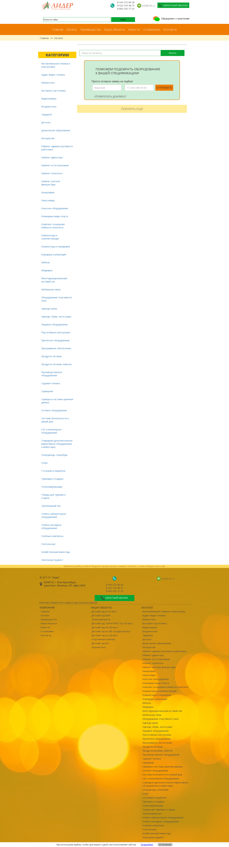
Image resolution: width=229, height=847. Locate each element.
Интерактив (47, 138)
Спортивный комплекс (103, 639)
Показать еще (132, 108)
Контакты (170, 29)
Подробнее (147, 844)
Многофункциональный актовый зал (54, 280)
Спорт (44, 462)
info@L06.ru (148, 5)
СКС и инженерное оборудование (51, 431)
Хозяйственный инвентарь (55, 551)
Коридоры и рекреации (53, 254)
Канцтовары (48, 200)
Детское (45, 122)
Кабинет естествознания (55, 165)
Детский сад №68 (100, 615)
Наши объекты (114, 29)
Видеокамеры (48, 98)
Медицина (46, 270)
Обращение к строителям (171, 18)
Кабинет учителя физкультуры (50, 183)
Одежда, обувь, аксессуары (56, 316)
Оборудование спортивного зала (56, 299)
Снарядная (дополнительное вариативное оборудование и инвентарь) (57, 443)
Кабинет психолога (51, 173)
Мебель (45, 262)
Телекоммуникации (51, 486)
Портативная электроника (55, 332)
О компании (151, 29)
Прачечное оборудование (55, 340)
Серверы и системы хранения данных (57, 401)
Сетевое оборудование (54, 410)
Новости (134, 29)
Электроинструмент (52, 559)
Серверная (47, 391)
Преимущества (90, 29)
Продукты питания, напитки (56, 364)
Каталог (71, 29)
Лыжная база (98, 647)
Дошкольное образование (55, 130)
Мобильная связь (51, 289)
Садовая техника (50, 383)
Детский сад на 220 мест (104, 635)
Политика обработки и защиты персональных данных (68, 602)
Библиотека (47, 82)
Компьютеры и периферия (55, 246)
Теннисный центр (100, 619)
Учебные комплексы (52, 536)
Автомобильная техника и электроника (55, 65)
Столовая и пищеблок (53, 470)
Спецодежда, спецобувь (54, 454)
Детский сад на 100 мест (104, 627)
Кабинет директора (52, 157)
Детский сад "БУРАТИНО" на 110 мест (112, 623)
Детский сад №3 (100, 643)
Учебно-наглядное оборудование (51, 526)
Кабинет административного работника (57, 148)
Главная (57, 29)
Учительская (48, 544)
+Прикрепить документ (110, 96)
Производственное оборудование (51, 374)
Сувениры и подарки (52, 478)
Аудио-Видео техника (53, 74)
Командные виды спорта (54, 216)
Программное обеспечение (56, 348)
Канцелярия (47, 192)
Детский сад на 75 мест (104, 611)
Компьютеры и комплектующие (50, 237)
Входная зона (48, 106)
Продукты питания (51, 356)
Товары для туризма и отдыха (53, 496)
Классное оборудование (54, 208)
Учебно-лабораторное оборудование (53, 515)
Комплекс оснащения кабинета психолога (53, 226)
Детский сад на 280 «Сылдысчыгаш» (110, 631)
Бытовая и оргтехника (53, 90)
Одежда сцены (49, 308)
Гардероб (46, 114)
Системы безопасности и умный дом (55, 420)
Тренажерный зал (51, 505)
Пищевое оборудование (54, 324)
